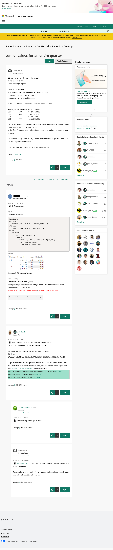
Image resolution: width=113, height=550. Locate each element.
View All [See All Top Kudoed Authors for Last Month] (80, 222)
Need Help (18, 154)
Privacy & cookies (7, 531)
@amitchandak (22, 465)
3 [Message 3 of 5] (19, 484)
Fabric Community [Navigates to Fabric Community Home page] (25, 16)
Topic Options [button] (62, 61)
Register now (77, 38)
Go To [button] (102, 26)
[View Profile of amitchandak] (21, 333)
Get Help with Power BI (49, 46)
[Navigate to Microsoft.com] (8, 16)
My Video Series (27, 370)
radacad (15, 370)
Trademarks (5, 538)
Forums (29, 46)
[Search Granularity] (47, 31)
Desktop (68, 46)
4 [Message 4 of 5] (19, 429)
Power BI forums (14, 46)
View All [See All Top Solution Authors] (80, 175)
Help (94, 26)
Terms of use (5, 535)
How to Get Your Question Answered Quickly (87, 127)
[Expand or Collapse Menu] (3, 21)
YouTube (58, 373)
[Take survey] (84, 102)
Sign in (87, 26)
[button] (49, 61)
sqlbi (19, 370)
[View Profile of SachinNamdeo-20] (24, 409)
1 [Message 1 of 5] (14, 160)
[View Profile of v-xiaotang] (24, 196)
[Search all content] (84, 31)
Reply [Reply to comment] (64, 318)
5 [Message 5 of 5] (14, 310)
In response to (21, 414)
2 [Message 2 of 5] (14, 386)
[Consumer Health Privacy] (29, 543)
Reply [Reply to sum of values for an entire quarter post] (64, 167)
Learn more (6, 8)
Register (79, 26)
